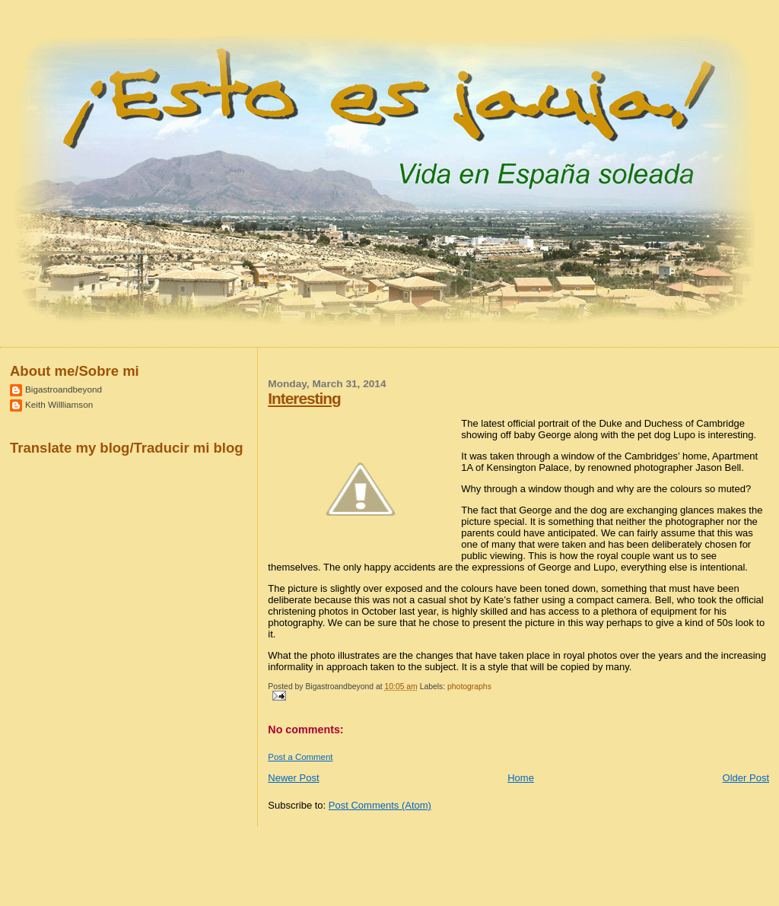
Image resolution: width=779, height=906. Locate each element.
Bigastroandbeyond (63, 389)
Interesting (304, 398)
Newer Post (293, 778)
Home (520, 778)
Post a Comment (300, 756)
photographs (469, 686)
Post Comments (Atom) (380, 805)
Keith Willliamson (59, 404)
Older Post (746, 778)
